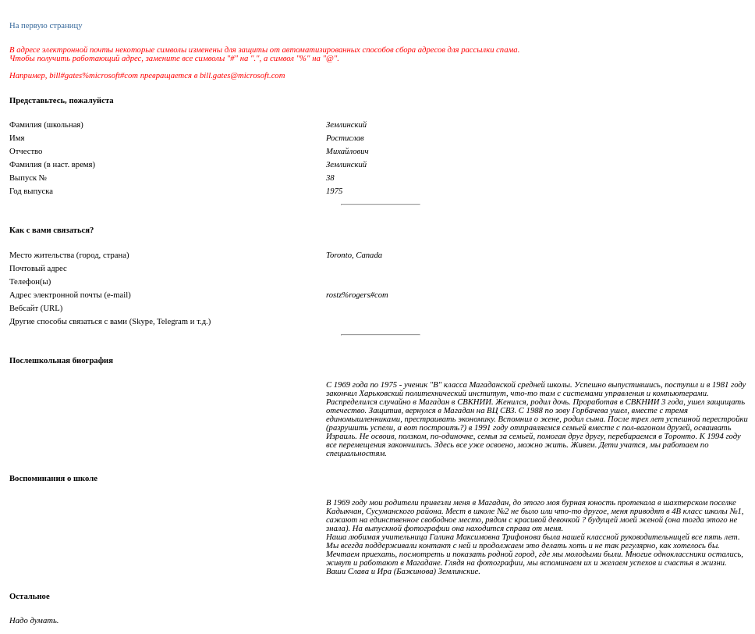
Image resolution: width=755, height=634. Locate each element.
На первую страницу (45, 25)
